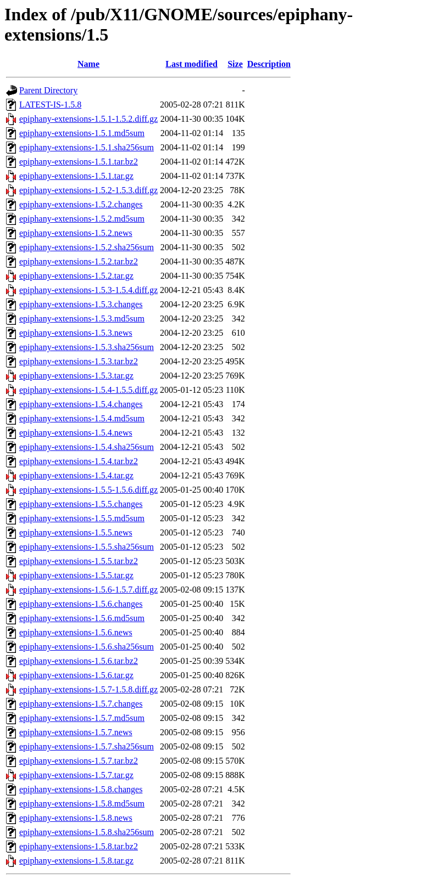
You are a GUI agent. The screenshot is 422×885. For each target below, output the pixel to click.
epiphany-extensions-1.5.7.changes (80, 703)
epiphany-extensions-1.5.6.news (75, 632)
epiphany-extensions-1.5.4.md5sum (82, 418)
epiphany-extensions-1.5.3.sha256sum (86, 347)
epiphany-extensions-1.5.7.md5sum (82, 718)
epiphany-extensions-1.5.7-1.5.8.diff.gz (88, 689)
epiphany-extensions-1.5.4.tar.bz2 (78, 461)
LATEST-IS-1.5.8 (50, 104)
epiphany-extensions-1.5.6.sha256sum (86, 646)
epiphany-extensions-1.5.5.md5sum (82, 518)
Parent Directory (48, 90)
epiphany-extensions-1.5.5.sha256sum (86, 546)
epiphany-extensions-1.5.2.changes (80, 204)
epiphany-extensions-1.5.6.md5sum (82, 618)
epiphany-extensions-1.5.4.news (75, 432)
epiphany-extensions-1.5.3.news (75, 332)
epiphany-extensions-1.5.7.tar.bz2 (78, 760)
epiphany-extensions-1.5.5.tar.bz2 (78, 561)
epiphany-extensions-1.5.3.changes (80, 304)
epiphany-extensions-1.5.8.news (75, 817)
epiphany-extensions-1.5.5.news (75, 532)
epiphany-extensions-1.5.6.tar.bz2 (78, 661)
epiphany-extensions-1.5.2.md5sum (82, 218)
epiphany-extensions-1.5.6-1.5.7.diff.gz (88, 589)
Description (269, 64)
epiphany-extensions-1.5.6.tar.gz (76, 675)
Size (235, 64)
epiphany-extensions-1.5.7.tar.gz (76, 775)
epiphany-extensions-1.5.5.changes (80, 504)
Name (88, 64)
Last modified (191, 64)
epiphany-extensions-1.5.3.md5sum (82, 318)
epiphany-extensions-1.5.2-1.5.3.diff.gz (88, 190)
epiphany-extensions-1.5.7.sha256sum (86, 746)
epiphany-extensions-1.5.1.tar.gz (76, 176)
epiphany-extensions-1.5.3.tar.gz (76, 375)
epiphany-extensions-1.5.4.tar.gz (76, 475)
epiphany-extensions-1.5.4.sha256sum (86, 447)
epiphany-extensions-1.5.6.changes (80, 603)
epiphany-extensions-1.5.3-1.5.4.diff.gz (88, 290)
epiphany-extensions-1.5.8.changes (80, 789)
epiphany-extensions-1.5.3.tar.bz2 (78, 361)
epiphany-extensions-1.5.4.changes (80, 404)
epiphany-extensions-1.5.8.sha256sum (86, 832)
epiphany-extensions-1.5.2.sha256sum (86, 247)
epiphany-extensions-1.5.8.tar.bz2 (78, 846)
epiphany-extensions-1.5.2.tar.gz (76, 275)
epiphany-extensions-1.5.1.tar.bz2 (78, 161)
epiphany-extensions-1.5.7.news (75, 732)
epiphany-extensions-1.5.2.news (75, 233)
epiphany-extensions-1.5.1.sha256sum (86, 147)
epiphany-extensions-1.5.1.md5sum (82, 133)
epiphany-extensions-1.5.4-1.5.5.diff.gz (88, 389)
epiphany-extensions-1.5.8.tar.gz (76, 860)
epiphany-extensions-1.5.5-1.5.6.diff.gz (88, 489)
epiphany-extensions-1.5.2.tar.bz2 (78, 261)
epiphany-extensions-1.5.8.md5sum (82, 803)
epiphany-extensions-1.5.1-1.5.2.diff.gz (88, 118)
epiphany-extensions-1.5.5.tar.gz (76, 575)
